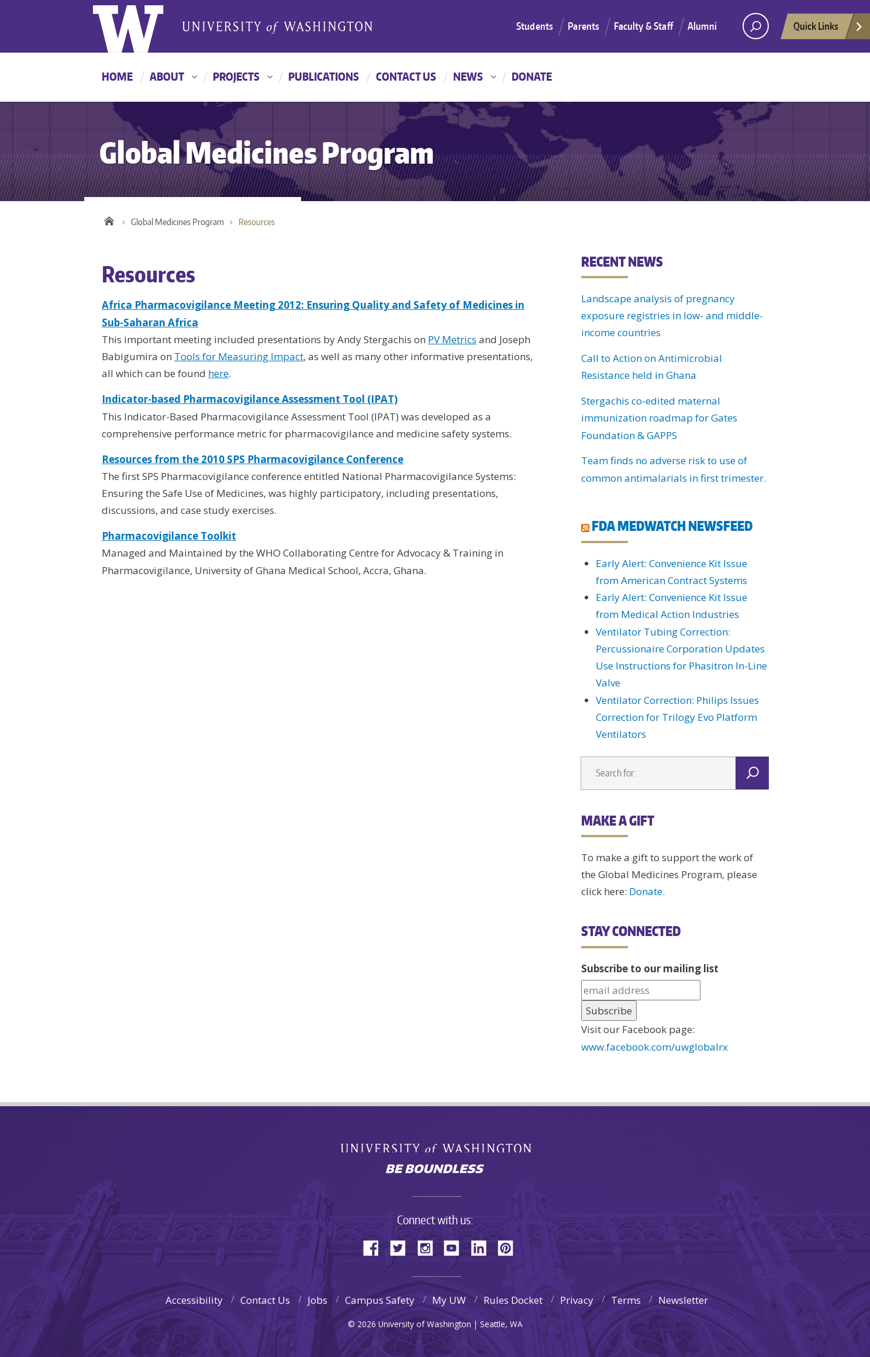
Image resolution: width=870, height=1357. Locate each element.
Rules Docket (513, 1300)
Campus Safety (380, 1300)
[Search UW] (756, 26)
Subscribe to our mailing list (650, 968)
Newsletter (683, 1300)
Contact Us (406, 76)
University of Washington (435, 1143)
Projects (236, 76)
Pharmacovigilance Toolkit (169, 536)
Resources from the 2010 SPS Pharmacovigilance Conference (252, 459)
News (468, 76)
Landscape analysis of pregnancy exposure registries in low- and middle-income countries (672, 316)
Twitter (402, 1247)
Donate (532, 76)
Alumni (702, 25)
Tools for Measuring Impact (238, 356)
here (218, 373)
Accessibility (194, 1300)
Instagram (429, 1247)
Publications (323, 76)
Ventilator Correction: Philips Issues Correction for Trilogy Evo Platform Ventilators (677, 717)
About (167, 76)
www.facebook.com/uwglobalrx (654, 1047)
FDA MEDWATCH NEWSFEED (672, 525)
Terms (626, 1300)
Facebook (375, 1247)
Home (117, 76)
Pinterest (510, 1247)
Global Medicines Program (177, 221)
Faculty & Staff (643, 25)
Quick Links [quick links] (828, 29)
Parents (583, 25)
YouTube (456, 1247)
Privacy (576, 1300)
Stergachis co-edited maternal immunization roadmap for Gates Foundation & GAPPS (659, 418)
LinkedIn (483, 1247)
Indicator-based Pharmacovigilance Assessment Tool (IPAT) (250, 399)
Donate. (647, 891)
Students (534, 25)
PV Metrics (452, 339)
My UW (449, 1300)
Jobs (317, 1300)
